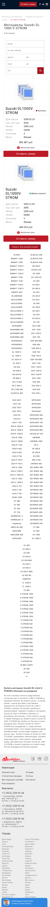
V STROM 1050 (26, 613)
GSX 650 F (16, 400)
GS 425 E (36, 296)
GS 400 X (36, 288)
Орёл (27, 873)
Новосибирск (30, 897)
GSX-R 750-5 (16, 464)
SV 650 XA (26, 575)
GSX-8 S (17, 419)
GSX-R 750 (17, 456)
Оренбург (6, 868)
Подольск (29, 849)
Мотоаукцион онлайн (12, 780)
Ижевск (5, 890)
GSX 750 (17, 404)
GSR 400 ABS (36, 341)
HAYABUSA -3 (17, 520)
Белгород (6, 856)
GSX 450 (36, 389)
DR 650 (17, 367)
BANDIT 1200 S (17, 266)
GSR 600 (36, 345)
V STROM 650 (27, 624)
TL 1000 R (26, 583)
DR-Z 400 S (17, 386)
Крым (4, 887)
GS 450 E (36, 307)
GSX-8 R (17, 415)
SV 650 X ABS (27, 572)
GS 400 (36, 281)
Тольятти (6, 854)
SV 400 (27, 545)
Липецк (28, 883)
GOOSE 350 (36, 270)
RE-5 (36, 445)
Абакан (28, 856)
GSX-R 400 (17, 449)
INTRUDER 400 (36, 415)
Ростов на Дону (8, 895)
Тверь (4, 892)
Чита (4, 844)
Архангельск (30, 870)
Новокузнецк (7, 861)
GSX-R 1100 (17, 445)
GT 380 (17, 501)
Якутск (5, 878)
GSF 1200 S (36, 333)
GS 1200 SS (36, 277)
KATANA (36, 437)
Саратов (28, 861)
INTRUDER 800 (36, 426)
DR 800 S (17, 378)
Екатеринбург (8, 846)
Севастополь (7, 883)
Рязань (5, 885)
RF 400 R (36, 449)
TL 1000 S (26, 586)
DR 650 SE (16, 374)
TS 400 (27, 590)
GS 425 (36, 292)
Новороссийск (31, 863)
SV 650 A (27, 557)
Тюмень (28, 858)
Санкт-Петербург (32, 839)
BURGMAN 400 (16, 330)
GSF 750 (36, 337)
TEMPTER (27, 579)
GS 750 (36, 322)
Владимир (6, 873)
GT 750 (17, 512)
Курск (27, 885)
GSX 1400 (36, 378)
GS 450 (36, 303)
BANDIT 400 (17, 292)
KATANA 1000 (36, 441)
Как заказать (8, 783)
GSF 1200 (36, 330)
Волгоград (6, 880)
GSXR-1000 (17, 497)
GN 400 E (36, 266)
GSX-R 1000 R (17, 430)
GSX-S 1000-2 (17, 482)
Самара (28, 851)
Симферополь (31, 875)
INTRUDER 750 (36, 423)
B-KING (17, 255)
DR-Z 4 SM (17, 382)
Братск (28, 878)
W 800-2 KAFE (26, 665)
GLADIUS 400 (17, 393)
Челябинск (29, 842)
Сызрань (5, 851)
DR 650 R (17, 371)
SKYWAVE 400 (36, 490)
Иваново (28, 854)
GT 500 (17, 505)
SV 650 (27, 553)
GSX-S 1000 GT (17, 475)
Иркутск (5, 863)
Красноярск (30, 844)
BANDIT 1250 (17, 277)
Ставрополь (7, 870)
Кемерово (29, 868)
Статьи (29, 776)
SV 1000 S (36, 538)
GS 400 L (36, 285)
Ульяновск (6, 875)
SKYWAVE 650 (36, 516)
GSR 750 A (36, 356)
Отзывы (30, 772)
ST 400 (36, 527)
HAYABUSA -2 (17, 516)
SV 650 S (27, 564)
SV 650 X (27, 568)
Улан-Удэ (6, 858)
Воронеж (29, 846)
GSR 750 (36, 352)
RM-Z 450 (36, 460)
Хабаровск (29, 892)
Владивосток (7, 897)
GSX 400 (36, 382)
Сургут (5, 866)
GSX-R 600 (17, 452)
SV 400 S (27, 549)
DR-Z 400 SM (17, 389)
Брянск (28, 866)
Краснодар (6, 839)
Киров (27, 890)
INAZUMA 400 (17, 535)
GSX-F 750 (16, 423)
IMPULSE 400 (17, 527)
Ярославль (29, 880)
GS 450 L (36, 311)
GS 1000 (36, 274)
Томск (27, 887)
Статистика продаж (12, 776)
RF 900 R (36, 452)
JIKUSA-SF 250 (36, 434)
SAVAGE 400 (36, 464)
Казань (5, 842)
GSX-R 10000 (17, 441)
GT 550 (17, 509)
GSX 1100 (36, 363)
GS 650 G (36, 318)
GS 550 (36, 315)
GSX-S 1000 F (17, 471)
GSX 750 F (16, 408)
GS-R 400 (36, 326)
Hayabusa (17, 523)
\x (26, 676)
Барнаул (5, 849)
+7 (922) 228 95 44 (13, 793)
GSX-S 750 (17, 490)
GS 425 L (36, 300)
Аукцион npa (8, 772)
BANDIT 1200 (17, 259)
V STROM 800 (27, 639)
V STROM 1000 (26, 594)
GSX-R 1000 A (17, 426)
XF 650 (27, 669)
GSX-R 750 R (16, 460)
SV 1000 (36, 535)
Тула (27, 895)
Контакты (30, 780)
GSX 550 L (36, 393)
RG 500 (36, 456)
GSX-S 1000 (17, 467)
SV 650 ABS (26, 560)
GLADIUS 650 (36, 259)
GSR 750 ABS (36, 360)
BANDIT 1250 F (16, 285)
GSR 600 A (36, 348)
